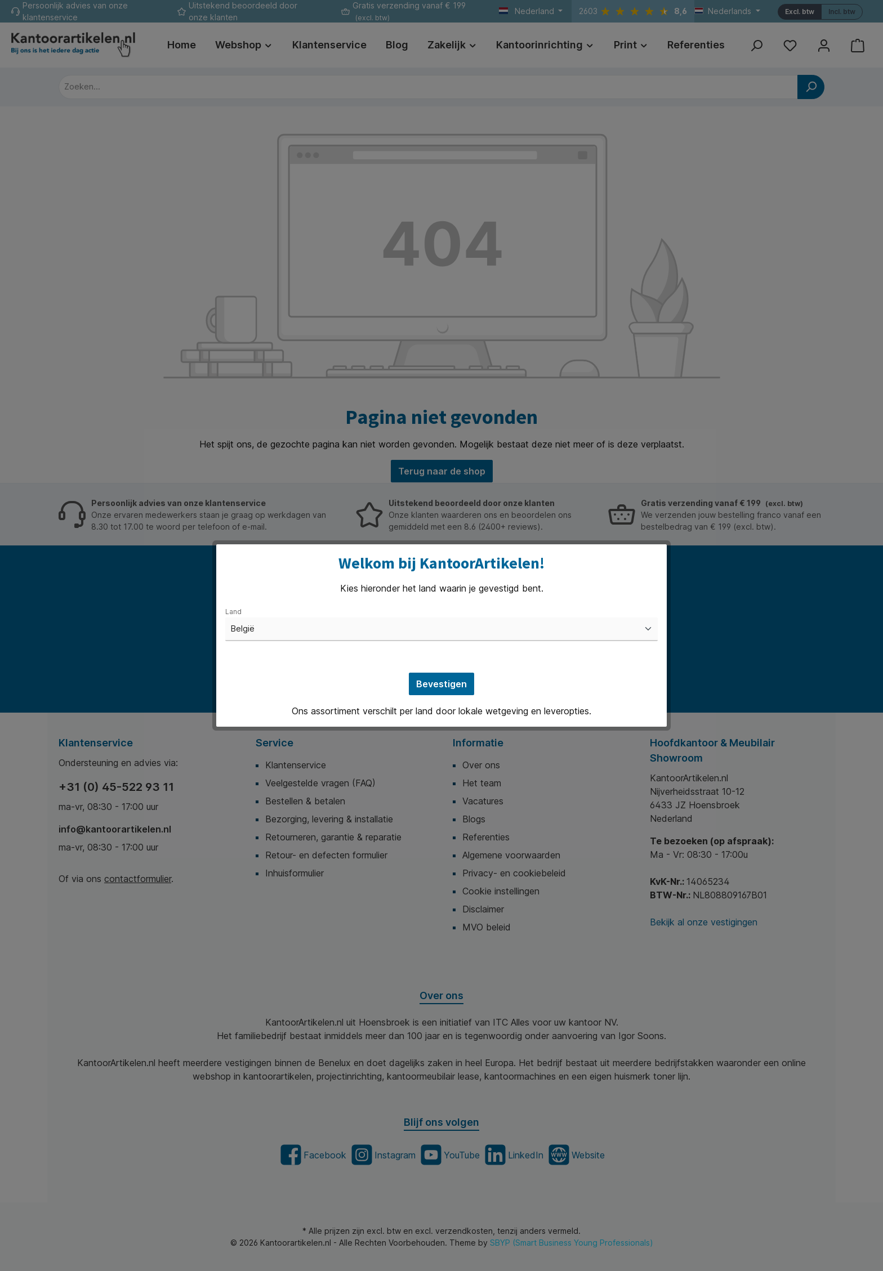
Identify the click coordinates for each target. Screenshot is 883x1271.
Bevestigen (441, 684)
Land (233, 611)
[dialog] (441, 635)
